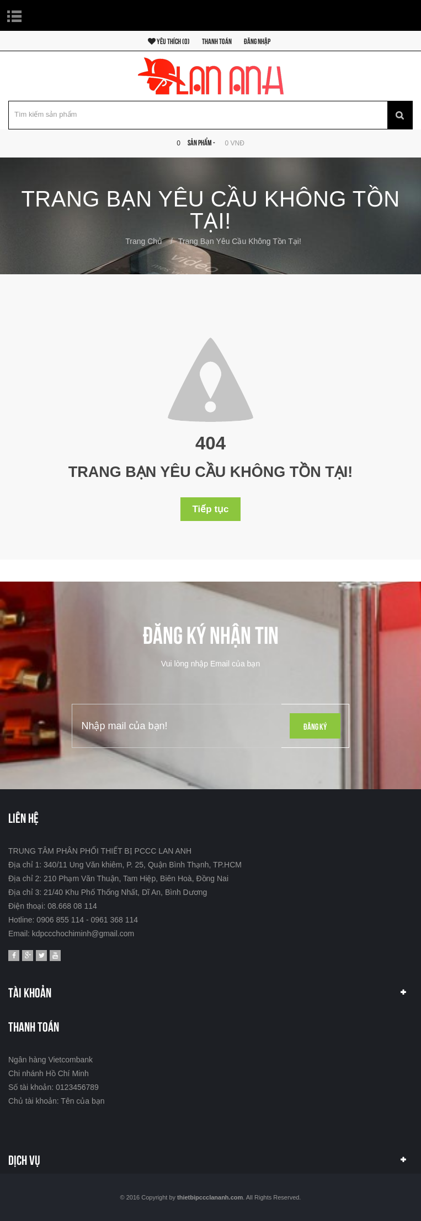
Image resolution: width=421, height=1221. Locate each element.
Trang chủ (143, 241)
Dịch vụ (24, 1159)
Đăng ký (315, 725)
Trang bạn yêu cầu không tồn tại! (239, 241)
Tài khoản (29, 991)
